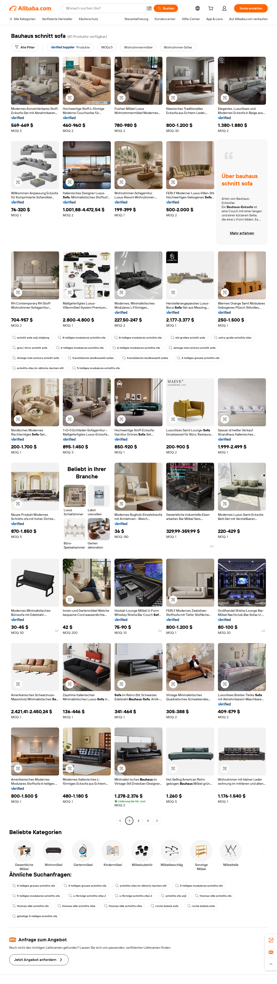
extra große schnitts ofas (232, 338)
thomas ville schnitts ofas (76, 906)
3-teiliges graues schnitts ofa (198, 358)
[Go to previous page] (120, 821)
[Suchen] (166, 8)
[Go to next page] (157, 821)
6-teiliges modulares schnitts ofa (80, 348)
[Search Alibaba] (104, 8)
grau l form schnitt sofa (29, 348)
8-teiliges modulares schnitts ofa (81, 338)
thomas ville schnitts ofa (213, 896)
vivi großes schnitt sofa (188, 338)
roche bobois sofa (164, 906)
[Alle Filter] (25, 47)
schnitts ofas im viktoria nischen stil (37, 368)
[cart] (211, 9)
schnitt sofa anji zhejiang (30, 338)
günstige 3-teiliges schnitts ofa (34, 916)
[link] (271, 940)
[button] (149, 8)
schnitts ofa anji (173, 896)
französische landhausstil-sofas (91, 358)
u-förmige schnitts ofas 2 (87, 896)
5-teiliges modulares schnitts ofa (96, 368)
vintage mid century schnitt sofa (192, 348)
